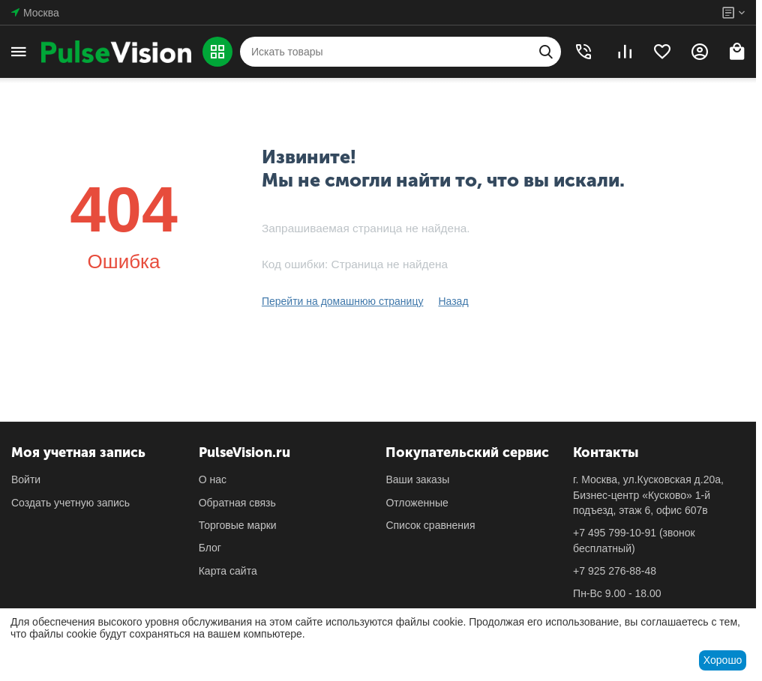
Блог (210, 548)
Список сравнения (430, 525)
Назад (453, 301)
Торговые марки (238, 525)
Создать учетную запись (70, 503)
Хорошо (723, 660)
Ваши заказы (417, 479)
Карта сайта (228, 571)
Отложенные (417, 503)
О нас (212, 479)
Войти (25, 479)
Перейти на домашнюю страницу (343, 301)
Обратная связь (237, 503)
